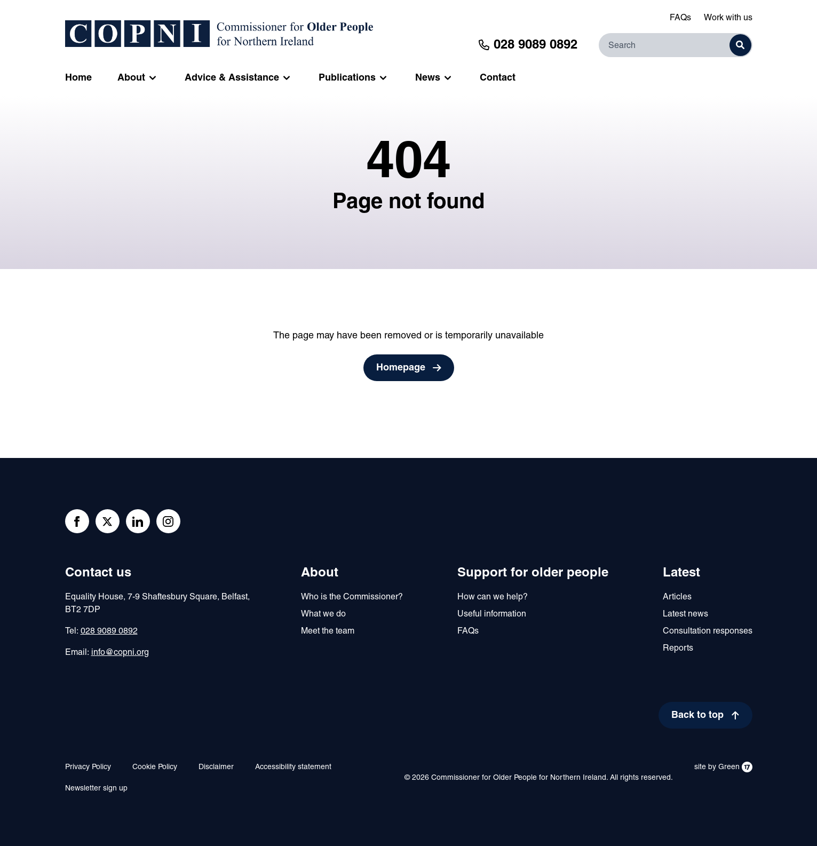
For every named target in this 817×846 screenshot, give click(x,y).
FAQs (680, 18)
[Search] (675, 45)
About (319, 573)
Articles (677, 597)
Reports (678, 648)
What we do (323, 614)
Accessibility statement (293, 767)
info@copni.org (120, 653)
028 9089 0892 (109, 631)
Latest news (685, 614)
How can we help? (492, 597)
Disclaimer (216, 767)
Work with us (728, 18)
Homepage (400, 368)
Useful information (491, 614)
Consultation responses (707, 631)
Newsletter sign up (96, 788)
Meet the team (327, 631)
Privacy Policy (88, 767)
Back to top (697, 715)
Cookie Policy (154, 767)
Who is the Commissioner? (352, 597)
